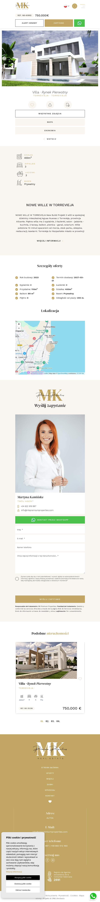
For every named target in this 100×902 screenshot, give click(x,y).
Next (95, 58)
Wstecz (50, 139)
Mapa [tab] (50, 122)
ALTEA (50, 818)
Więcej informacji (50, 241)
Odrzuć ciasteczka (23, 890)
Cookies (74, 895)
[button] (50, 105)
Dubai (50, 784)
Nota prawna (51, 895)
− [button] (19, 328)
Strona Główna (49, 768)
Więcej (50, 779)
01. (41, 721)
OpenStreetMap (62, 373)
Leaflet (45, 373)
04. (58, 721)
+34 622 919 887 (26, 506)
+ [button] (19, 324)
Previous (4, 58)
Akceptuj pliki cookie (23, 877)
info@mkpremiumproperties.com (35, 510)
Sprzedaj (50, 790)
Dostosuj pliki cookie (22, 884)
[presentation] (29, 588)
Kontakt (50, 796)
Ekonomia (50, 130)
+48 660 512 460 (59, 845)
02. (47, 721)
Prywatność (64, 895)
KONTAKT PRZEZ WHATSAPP (50, 520)
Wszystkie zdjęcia (50, 113)
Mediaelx (60, 898)
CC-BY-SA (80, 373)
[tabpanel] (50, 677)
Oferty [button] (50, 773)
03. (52, 721)
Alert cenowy (29, 23)
